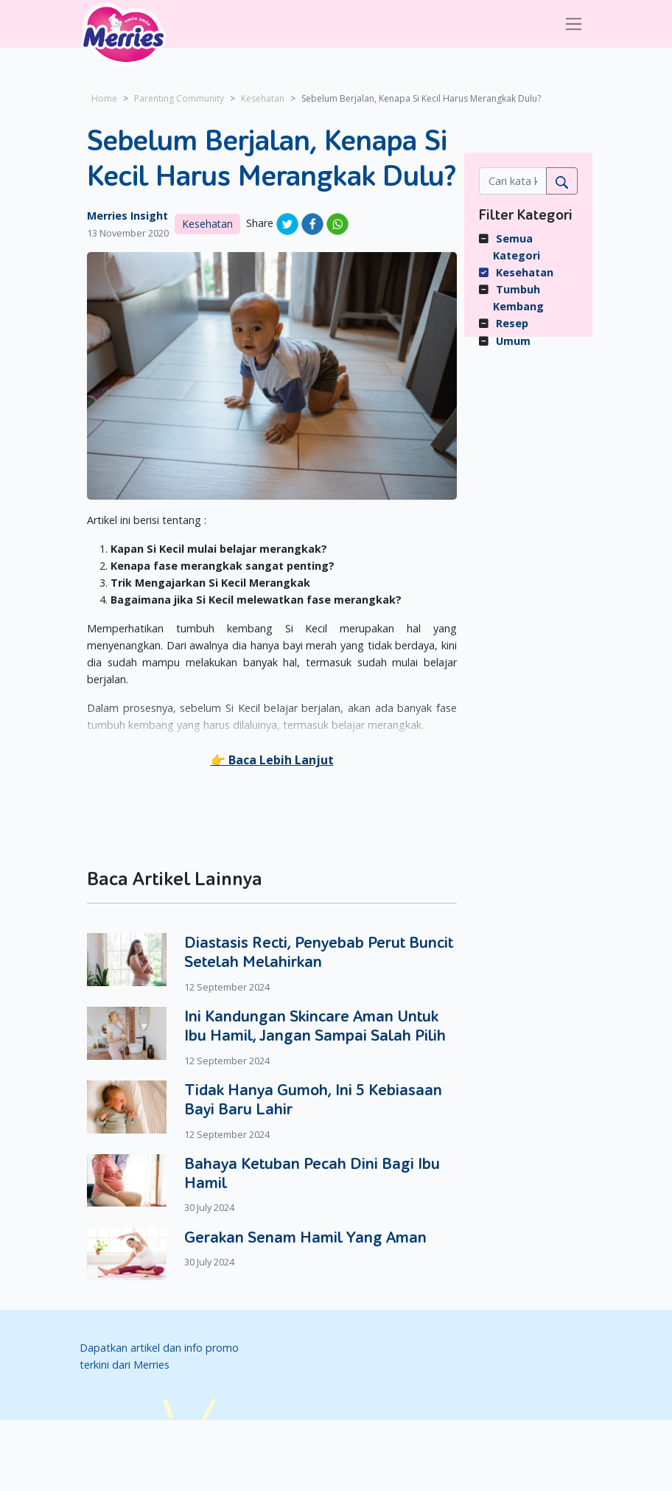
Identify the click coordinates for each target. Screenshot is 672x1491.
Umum (513, 341)
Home (104, 98)
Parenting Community (179, 98)
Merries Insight (127, 216)
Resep (512, 323)
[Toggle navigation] (573, 24)
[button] (272, 760)
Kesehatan (262, 98)
